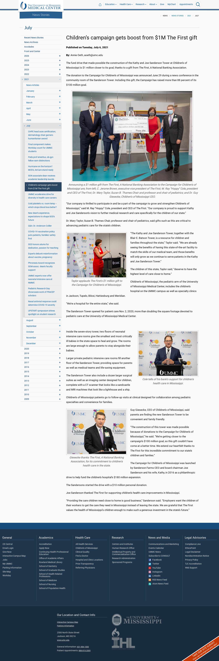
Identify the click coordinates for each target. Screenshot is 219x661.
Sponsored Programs (122, 560)
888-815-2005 (84, 649)
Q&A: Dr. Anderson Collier (40, 224)
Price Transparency (85, 562)
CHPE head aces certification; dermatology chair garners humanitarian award (42, 133)
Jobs (5, 558)
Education (110, 4)
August (29, 318)
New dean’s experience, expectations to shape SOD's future (41, 215)
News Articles (32, 83)
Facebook (155, 558)
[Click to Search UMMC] (198, 4)
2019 (26, 351)
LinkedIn (154, 574)
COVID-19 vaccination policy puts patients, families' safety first (42, 233)
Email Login (8, 546)
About (152, 4)
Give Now (7, 550)
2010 (26, 392)
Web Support (191, 566)
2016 (26, 365)
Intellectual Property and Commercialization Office (124, 551)
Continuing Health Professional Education (53, 551)
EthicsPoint (190, 546)
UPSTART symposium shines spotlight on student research (42, 311)
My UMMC (7, 562)
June (28, 118)
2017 (26, 360)
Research (140, 4)
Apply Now (44, 546)
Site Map (7, 570)
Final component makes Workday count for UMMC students (40, 146)
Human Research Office (123, 546)
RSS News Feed (158, 578)
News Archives (31, 40)
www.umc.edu (63, 638)
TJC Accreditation (193, 562)
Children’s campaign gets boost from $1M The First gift (42, 185)
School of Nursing (47, 582)
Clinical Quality (82, 550)
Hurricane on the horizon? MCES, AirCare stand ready (40, 166)
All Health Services (84, 542)
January (30, 89)
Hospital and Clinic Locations (89, 558)
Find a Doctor (82, 554)
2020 (26, 347)
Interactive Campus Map (14, 554)
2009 (26, 397)
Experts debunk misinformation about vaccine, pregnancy (43, 254)
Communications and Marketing (164, 542)
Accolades (29, 45)
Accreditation (45, 542)
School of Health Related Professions (50, 573)
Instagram (155, 570)
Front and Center (32, 49)
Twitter (154, 562)
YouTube (155, 566)
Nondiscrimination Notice (197, 554)
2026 (26, 54)
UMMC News (155, 550)
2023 (26, 68)
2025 (26, 58)
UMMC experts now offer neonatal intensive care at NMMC (40, 277)
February (30, 95)
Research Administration (123, 556)
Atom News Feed (158, 582)
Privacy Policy (191, 558)
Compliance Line (193, 542)
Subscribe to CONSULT (159, 554)
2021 (189, 14)
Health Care (125, 4)
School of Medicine (48, 578)
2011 (26, 388)
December (31, 341)
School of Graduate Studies (52, 568)
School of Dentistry (48, 564)
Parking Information (12, 566)
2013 (26, 379)
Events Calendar (156, 546)
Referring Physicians (85, 566)
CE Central (7, 542)
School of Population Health (52, 586)
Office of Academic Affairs (51, 556)
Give (162, 4)
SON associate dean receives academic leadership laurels (41, 176)
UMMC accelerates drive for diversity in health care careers (42, 194)
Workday (7, 574)
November (31, 336)
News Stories (41, 14)
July (28, 124)
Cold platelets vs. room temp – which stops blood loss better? (42, 203)
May (28, 112)
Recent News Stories (33, 36)
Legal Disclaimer (192, 550)
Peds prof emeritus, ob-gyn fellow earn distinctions (40, 157)
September (31, 324)
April (28, 106)
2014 (26, 374)
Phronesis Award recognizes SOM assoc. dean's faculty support (41, 264)
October (30, 330)
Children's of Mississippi (87, 546)
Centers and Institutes (122, 542)
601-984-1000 (83, 645)
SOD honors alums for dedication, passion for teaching (43, 244)
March (29, 101)
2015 (26, 370)
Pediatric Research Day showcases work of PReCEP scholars (41, 290)
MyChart (172, 4)
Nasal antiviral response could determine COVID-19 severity (42, 301)
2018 (26, 356)
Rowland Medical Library (50, 560)
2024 (26, 63)
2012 (26, 383)
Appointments (186, 4)
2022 (26, 72)
